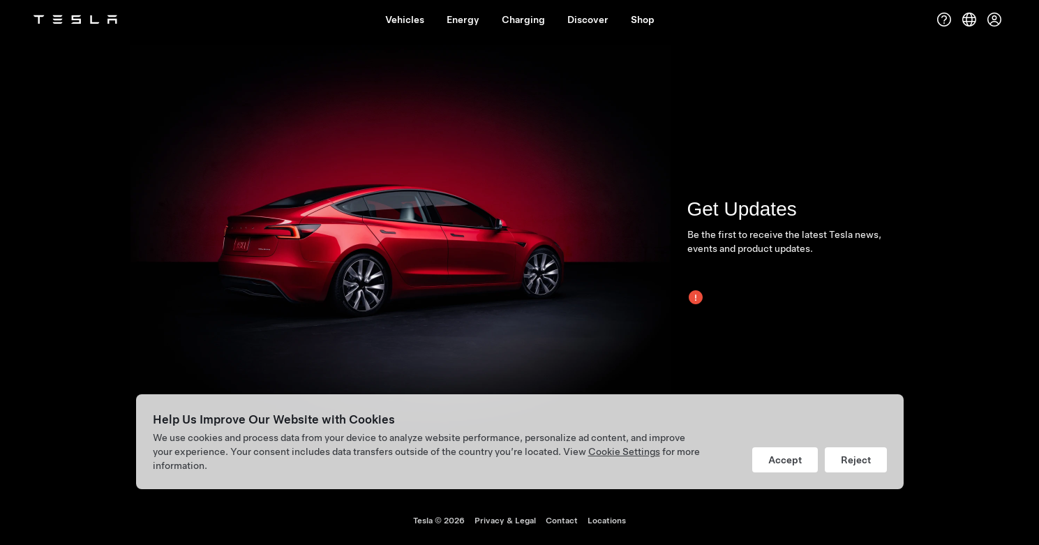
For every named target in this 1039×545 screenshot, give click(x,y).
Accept (785, 459)
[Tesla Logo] (75, 19)
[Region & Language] (969, 19)
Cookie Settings (624, 451)
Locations (607, 520)
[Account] (994, 19)
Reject (856, 459)
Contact (562, 520)
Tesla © (439, 520)
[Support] (944, 19)
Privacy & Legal (505, 520)
